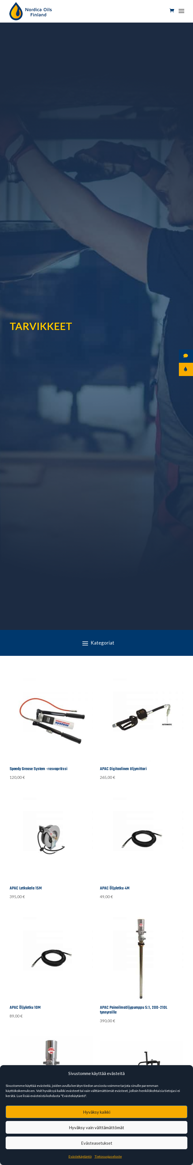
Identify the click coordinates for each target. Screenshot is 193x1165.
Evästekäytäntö (80, 1156)
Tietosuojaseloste (108, 1156)
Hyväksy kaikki (96, 1112)
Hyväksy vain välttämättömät (96, 1127)
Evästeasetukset (96, 1143)
